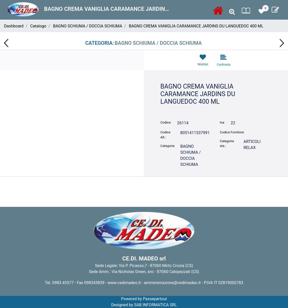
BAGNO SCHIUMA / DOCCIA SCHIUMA (87, 26)
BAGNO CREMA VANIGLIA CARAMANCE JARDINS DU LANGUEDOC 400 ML (196, 26)
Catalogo (38, 26)
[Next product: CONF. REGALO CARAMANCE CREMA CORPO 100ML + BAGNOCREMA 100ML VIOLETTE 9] (281, 43)
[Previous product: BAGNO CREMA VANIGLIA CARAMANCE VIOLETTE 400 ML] (6, 43)
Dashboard (13, 26)
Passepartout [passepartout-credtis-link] (155, 298)
